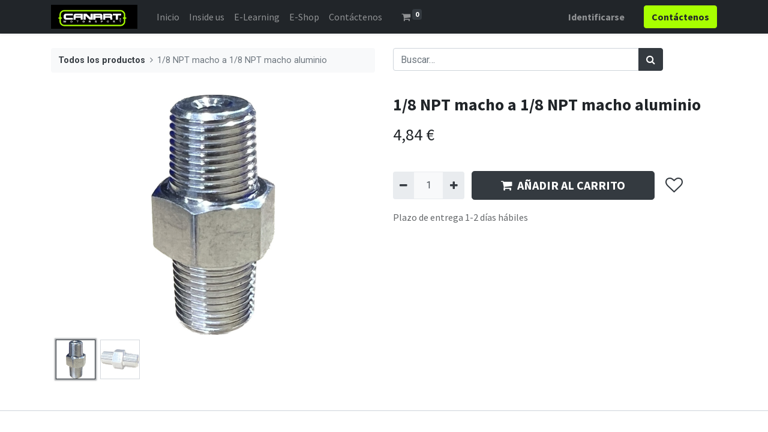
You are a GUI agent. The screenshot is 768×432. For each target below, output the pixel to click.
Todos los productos (101, 60)
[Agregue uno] (453, 185)
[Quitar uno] (403, 185)
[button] (673, 185)
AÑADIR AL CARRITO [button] (563, 185)
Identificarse (596, 17)
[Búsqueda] (650, 59)
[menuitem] (168, 17)
